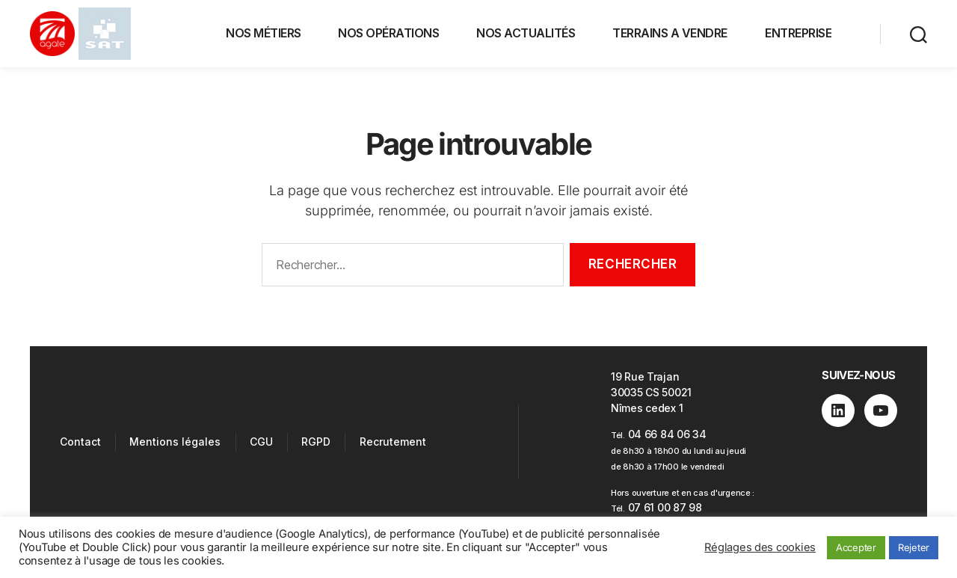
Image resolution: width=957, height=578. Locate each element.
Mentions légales (175, 441)
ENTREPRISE (798, 32)
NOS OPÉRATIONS (388, 32)
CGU (261, 441)
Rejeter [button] (913, 547)
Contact (80, 441)
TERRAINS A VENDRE (669, 32)
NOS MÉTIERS (263, 32)
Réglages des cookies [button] (760, 547)
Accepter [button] (856, 547)
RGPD (315, 441)
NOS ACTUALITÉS (525, 32)
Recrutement (393, 441)
